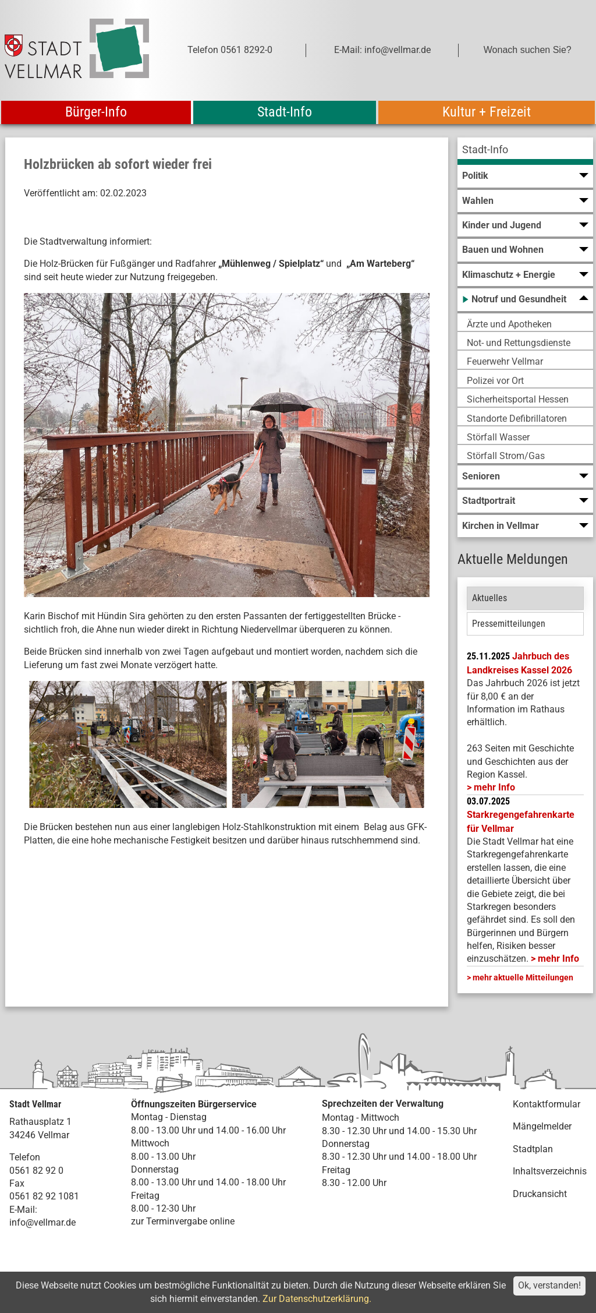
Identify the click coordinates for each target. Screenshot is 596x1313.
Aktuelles (489, 597)
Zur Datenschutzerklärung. (316, 1298)
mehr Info (494, 787)
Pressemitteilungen (508, 623)
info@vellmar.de (42, 1222)
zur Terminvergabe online (183, 1221)
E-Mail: (23, 1209)
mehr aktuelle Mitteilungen (523, 977)
